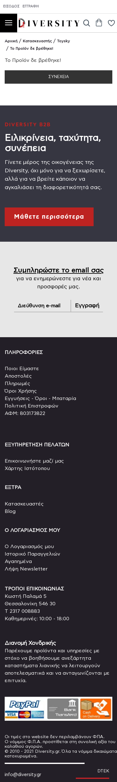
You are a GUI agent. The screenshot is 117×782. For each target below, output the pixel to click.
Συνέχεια (58, 77)
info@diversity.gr (23, 774)
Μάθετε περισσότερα (49, 217)
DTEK (103, 771)
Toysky (63, 41)
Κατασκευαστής (37, 41)
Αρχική (11, 41)
